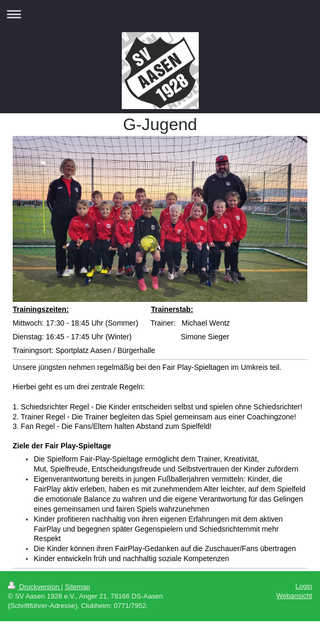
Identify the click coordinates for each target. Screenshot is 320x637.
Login (303, 586)
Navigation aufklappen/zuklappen (160, 14)
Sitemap (77, 587)
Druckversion (34, 587)
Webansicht (294, 596)
